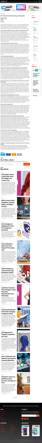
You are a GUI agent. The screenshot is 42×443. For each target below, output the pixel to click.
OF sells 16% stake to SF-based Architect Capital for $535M (36, 75)
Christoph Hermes (4, 218)
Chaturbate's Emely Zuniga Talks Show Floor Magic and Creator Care (7, 177)
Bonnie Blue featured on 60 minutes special (36, 90)
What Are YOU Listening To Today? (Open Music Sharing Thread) (35, 83)
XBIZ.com (2, 425)
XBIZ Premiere (3, 431)
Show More (15, 397)
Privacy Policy (3, 419)
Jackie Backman (4, 194)
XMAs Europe (34, 55)
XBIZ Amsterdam (35, 37)
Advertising (3, 413)
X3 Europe (35, 46)
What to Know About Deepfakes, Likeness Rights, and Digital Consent (8, 203)
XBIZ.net (34, 67)
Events (34, 17)
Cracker (2, 21)
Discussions (33, 70)
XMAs (11, 433)
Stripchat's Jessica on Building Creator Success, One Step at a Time (8, 380)
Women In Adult (4, 303)
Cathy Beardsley (4, 262)
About (2, 417)
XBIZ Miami (35, 21)
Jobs (36, 70)
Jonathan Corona (4, 238)
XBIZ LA (12, 425)
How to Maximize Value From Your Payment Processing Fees (7, 247)
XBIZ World (3, 429)
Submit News (3, 411)
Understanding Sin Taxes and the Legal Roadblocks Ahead (7, 270)
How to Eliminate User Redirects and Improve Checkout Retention (8, 358)
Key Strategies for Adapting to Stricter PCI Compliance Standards (7, 227)
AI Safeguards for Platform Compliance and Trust (8, 334)
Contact (2, 415)
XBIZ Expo (12, 431)
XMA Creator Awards (34, 29)
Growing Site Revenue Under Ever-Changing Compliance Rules (8, 311)
